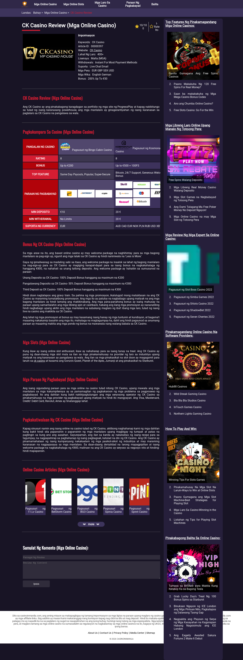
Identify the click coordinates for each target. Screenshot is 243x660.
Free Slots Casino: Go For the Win (193, 110)
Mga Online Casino (45, 4)
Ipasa (36, 583)
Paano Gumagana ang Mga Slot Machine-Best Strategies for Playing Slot (195, 500)
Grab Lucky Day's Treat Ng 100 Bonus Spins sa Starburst (195, 598)
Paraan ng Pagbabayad (132, 4)
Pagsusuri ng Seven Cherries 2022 (194, 316)
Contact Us (105, 633)
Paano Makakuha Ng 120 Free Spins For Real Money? (195, 85)
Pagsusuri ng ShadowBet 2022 (192, 310)
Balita (154, 4)
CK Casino (96, 50)
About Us (93, 633)
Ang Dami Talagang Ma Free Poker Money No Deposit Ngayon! (195, 208)
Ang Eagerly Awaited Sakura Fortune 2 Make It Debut (195, 637)
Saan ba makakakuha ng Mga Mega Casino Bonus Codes (195, 95)
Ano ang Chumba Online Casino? (193, 103)
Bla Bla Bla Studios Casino (190, 400)
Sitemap (150, 633)
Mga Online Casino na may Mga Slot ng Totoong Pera (195, 218)
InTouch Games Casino (187, 407)
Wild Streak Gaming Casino (190, 394)
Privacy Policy (121, 633)
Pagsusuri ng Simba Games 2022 (194, 297)
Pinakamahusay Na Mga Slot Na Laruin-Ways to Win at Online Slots (195, 489)
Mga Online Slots (73, 4)
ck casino (39, 360)
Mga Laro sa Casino (102, 4)
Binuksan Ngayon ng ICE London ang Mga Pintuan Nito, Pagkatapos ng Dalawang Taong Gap (195, 609)
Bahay (37, 12)
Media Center (137, 633)
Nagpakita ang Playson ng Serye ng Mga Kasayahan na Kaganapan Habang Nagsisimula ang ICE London (195, 624)
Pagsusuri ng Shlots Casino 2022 (193, 303)
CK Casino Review (81, 12)
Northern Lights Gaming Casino (192, 413)
